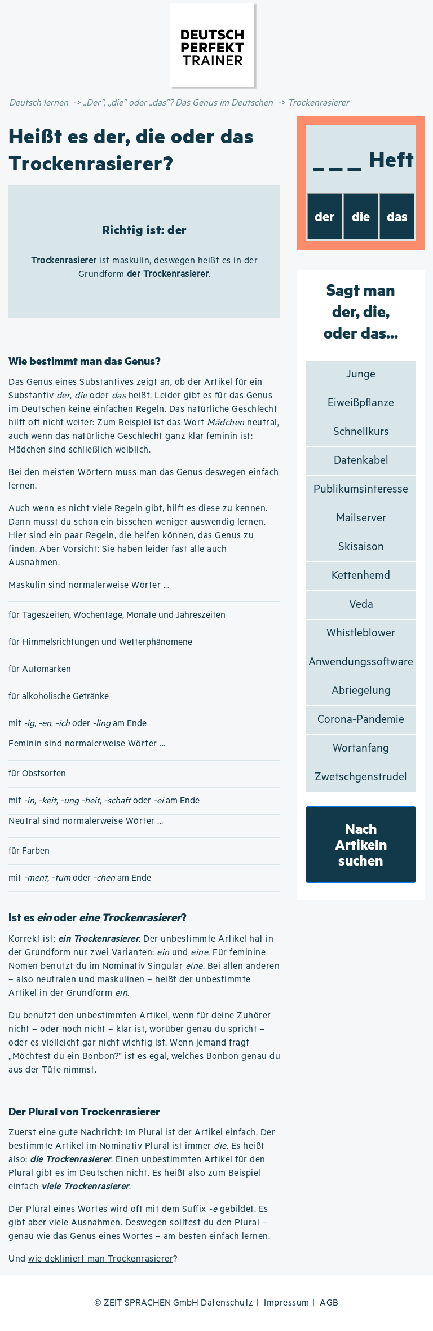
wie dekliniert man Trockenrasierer (100, 1259)
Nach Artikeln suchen (361, 844)
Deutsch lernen (38, 103)
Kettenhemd (361, 575)
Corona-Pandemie (360, 719)
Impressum (287, 1303)
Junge (360, 374)
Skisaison (361, 547)
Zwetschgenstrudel (361, 777)
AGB (329, 1303)
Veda (361, 604)
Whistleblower (360, 633)
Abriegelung (361, 690)
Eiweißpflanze (361, 403)
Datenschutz (227, 1303)
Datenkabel (361, 460)
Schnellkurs (361, 431)
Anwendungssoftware (360, 662)
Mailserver (361, 518)
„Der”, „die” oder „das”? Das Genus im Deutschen (178, 103)
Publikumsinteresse (360, 489)
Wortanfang (361, 748)
